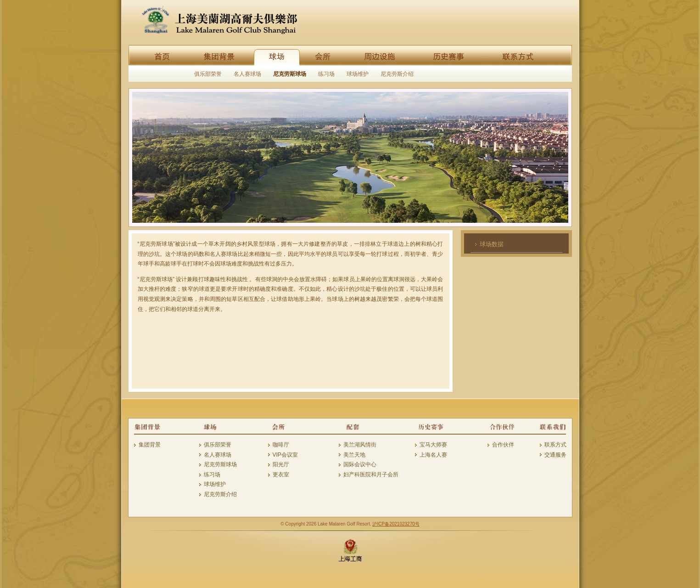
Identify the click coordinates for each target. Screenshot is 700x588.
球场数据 (492, 244)
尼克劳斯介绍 (397, 74)
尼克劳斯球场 (289, 74)
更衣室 (281, 474)
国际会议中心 (359, 464)
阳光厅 (281, 464)
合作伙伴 (503, 444)
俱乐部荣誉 (208, 74)
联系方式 (555, 444)
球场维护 (358, 74)
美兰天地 (354, 455)
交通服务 (555, 455)
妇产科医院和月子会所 (370, 474)
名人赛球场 (247, 74)
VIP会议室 (285, 455)
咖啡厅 (281, 444)
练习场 (326, 74)
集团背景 (150, 444)
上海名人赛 (433, 455)
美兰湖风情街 (359, 444)
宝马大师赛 (433, 444)
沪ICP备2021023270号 (395, 523)
